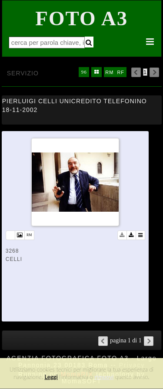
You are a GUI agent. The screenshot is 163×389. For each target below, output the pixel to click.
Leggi (50, 376)
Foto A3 (81, 18)
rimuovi (104, 376)
